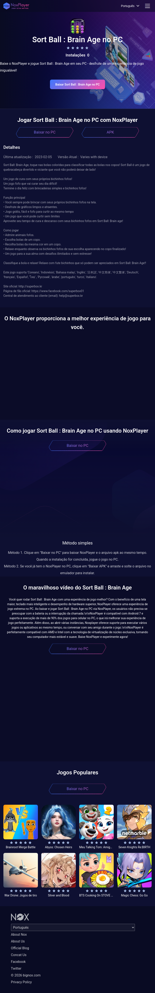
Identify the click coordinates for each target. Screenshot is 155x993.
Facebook (18, 962)
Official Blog (20, 948)
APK (110, 132)
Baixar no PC (44, 132)
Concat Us (18, 955)
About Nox (19, 935)
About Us (18, 941)
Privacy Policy (21, 982)
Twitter (16, 968)
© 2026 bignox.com (26, 975)
